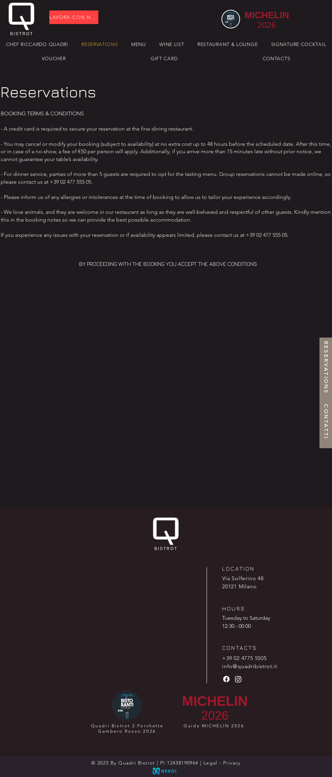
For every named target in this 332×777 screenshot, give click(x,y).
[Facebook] (226, 679)
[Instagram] (238, 679)
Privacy (232, 763)
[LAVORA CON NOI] (73, 17)
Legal (210, 763)
